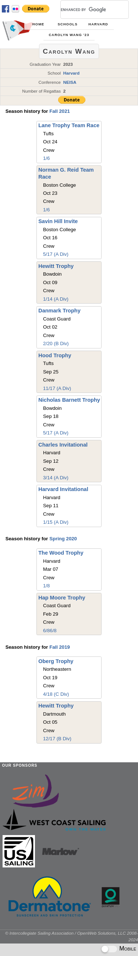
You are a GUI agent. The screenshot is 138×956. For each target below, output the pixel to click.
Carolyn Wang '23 (69, 35)
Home (38, 24)
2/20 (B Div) (56, 343)
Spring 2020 (63, 538)
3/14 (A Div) (55, 477)
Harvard (98, 24)
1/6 (46, 158)
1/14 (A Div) (55, 299)
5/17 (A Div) (55, 254)
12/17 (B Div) (57, 738)
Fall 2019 (59, 647)
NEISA (70, 82)
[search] (86, 9)
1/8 (46, 585)
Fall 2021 (59, 111)
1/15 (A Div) (55, 522)
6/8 (46, 630)
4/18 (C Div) (56, 694)
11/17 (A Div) (57, 388)
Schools (68, 24)
